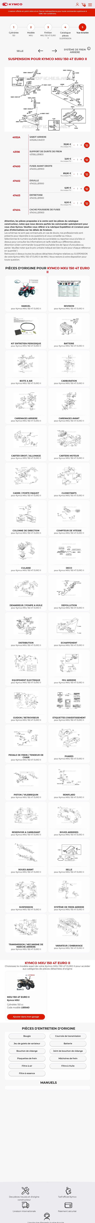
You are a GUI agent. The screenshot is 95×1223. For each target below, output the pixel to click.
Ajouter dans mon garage (26, 1017)
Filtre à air (27, 1066)
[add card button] (87, 145)
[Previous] (41, 51)
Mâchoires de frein (68, 1058)
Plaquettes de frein (27, 1058)
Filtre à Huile (67, 1066)
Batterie (68, 1043)
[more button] (81, 145)
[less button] (74, 145)
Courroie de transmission (68, 1036)
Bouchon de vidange (26, 1051)
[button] (89, 48)
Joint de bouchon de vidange (68, 1051)
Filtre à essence (27, 1073)
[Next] (54, 51)
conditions (51, 14)
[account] (78, 4)
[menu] (90, 4)
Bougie (27, 1036)
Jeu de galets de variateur (27, 1043)
